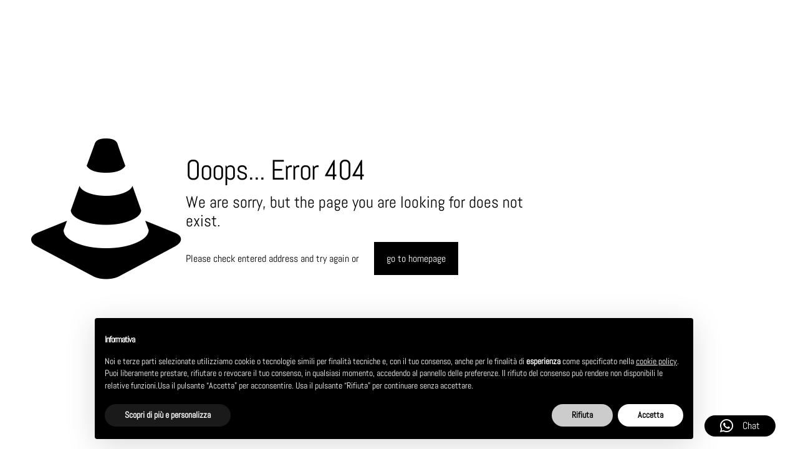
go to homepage (416, 258)
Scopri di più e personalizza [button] (168, 414)
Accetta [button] (650, 414)
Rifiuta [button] (582, 414)
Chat (740, 425)
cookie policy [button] (656, 361)
